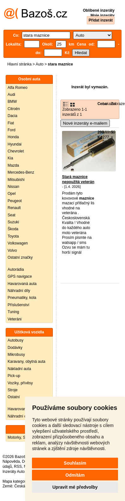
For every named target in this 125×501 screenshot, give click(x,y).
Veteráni (15, 319)
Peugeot (15, 201)
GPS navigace (20, 276)
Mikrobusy (16, 354)
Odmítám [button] (75, 475)
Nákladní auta (19, 369)
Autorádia (16, 269)
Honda (13, 137)
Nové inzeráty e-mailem (85, 123)
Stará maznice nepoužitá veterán (78, 179)
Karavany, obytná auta (26, 361)
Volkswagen (18, 243)
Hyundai (15, 144)
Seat (12, 215)
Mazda (13, 165)
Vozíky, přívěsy (20, 383)
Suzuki (13, 222)
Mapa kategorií (15, 481)
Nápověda (11, 461)
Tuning (13, 312)
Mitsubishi (16, 179)
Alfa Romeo (18, 87)
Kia (10, 158)
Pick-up (14, 376)
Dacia (12, 116)
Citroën (14, 109)
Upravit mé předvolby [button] (74, 487)
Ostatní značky (20, 257)
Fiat (11, 123)
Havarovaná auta (22, 283)
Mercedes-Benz (21, 172)
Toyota (13, 236)
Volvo (12, 250)
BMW (12, 101)
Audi (11, 94)
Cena (102, 104)
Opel (12, 193)
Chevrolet (16, 151)
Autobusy (15, 340)
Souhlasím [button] (75, 463)
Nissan (13, 186)
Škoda (13, 229)
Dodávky (15, 347)
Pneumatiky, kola (22, 297)
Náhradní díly (19, 290)
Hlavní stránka (19, 64)
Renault (14, 208)
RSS (18, 466)
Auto (40, 64)
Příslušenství (18, 305)
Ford (12, 130)
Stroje (12, 390)
